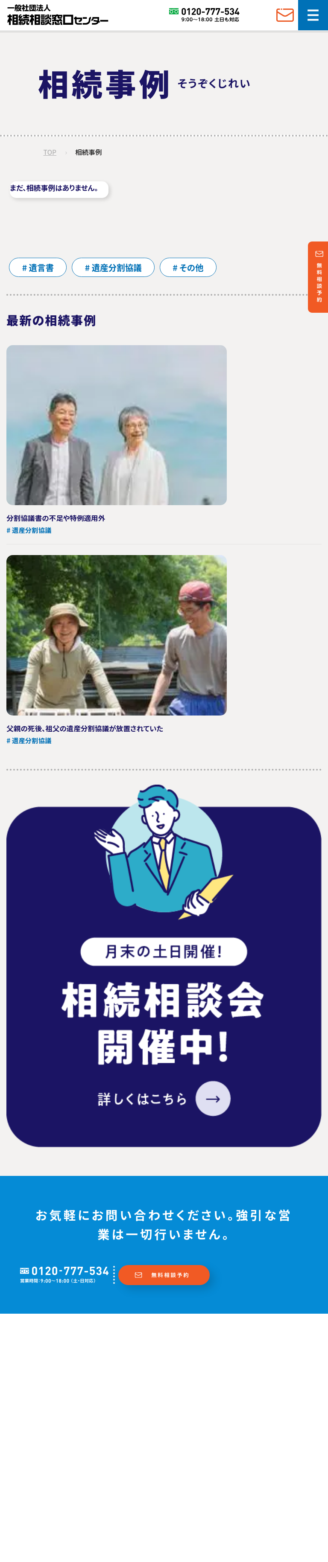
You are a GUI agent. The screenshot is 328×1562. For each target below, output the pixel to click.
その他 (196, 268)
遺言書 (42, 268)
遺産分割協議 (120, 268)
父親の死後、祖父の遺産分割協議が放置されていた (85, 729)
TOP (50, 152)
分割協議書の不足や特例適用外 (56, 519)
